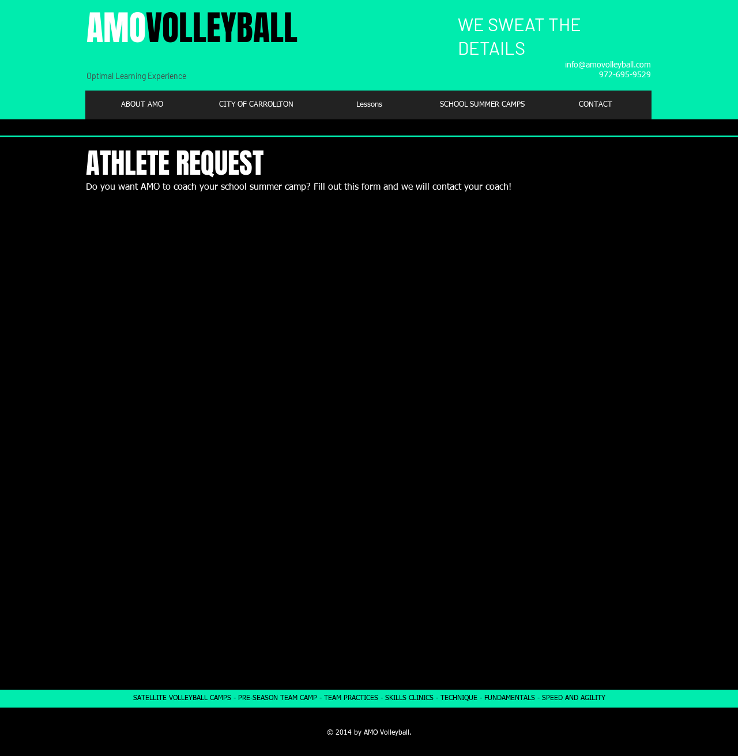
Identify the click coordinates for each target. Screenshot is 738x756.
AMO (192, 28)
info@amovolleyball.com (608, 65)
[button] (255, 105)
